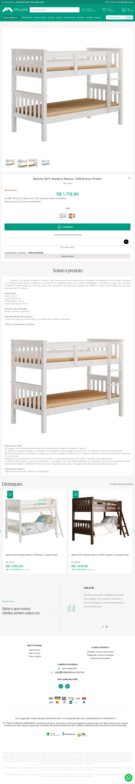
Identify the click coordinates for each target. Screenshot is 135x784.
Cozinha (51, 17)
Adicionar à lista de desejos (129, 178)
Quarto (59, 17)
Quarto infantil (69, 17)
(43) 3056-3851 (37, 2)
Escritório (80, 17)
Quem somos (34, 650)
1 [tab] (103, 627)
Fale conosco (35, 653)
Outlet (128, 17)
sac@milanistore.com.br (70, 672)
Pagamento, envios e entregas (100, 655)
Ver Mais (89, 17)
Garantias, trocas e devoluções (100, 652)
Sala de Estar (27, 17)
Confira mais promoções (121, 484)
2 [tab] (106, 627)
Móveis (98, 17)
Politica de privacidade (100, 658)
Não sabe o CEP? (67, 247)
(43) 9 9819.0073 (69, 668)
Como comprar (34, 656)
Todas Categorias (10, 17)
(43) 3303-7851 (23, 2)
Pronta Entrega (115, 17)
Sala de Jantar (40, 17)
